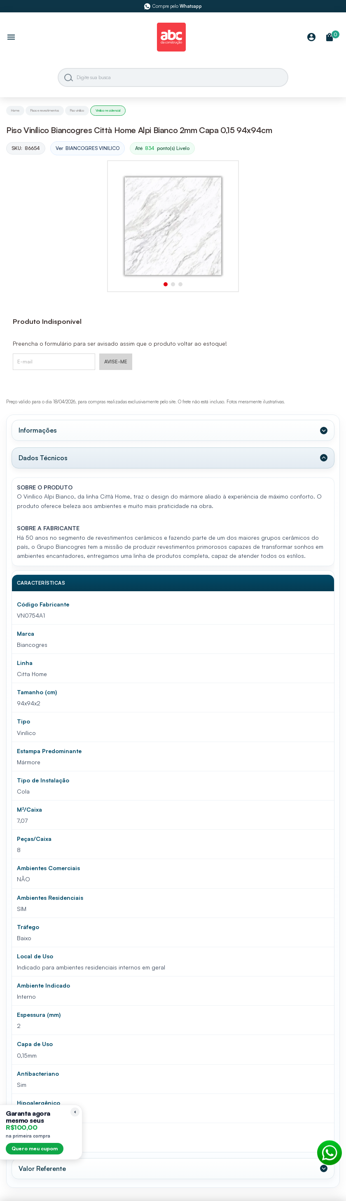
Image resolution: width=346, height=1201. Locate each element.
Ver (87, 148)
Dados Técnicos (43, 458)
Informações (38, 430)
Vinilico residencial (108, 110)
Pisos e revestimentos (44, 110)
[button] (166, 284)
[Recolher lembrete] (74, 1112)
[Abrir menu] (11, 38)
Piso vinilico (77, 110)
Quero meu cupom (35, 1148)
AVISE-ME (115, 361)
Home (15, 110)
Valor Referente (42, 1168)
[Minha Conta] (311, 37)
